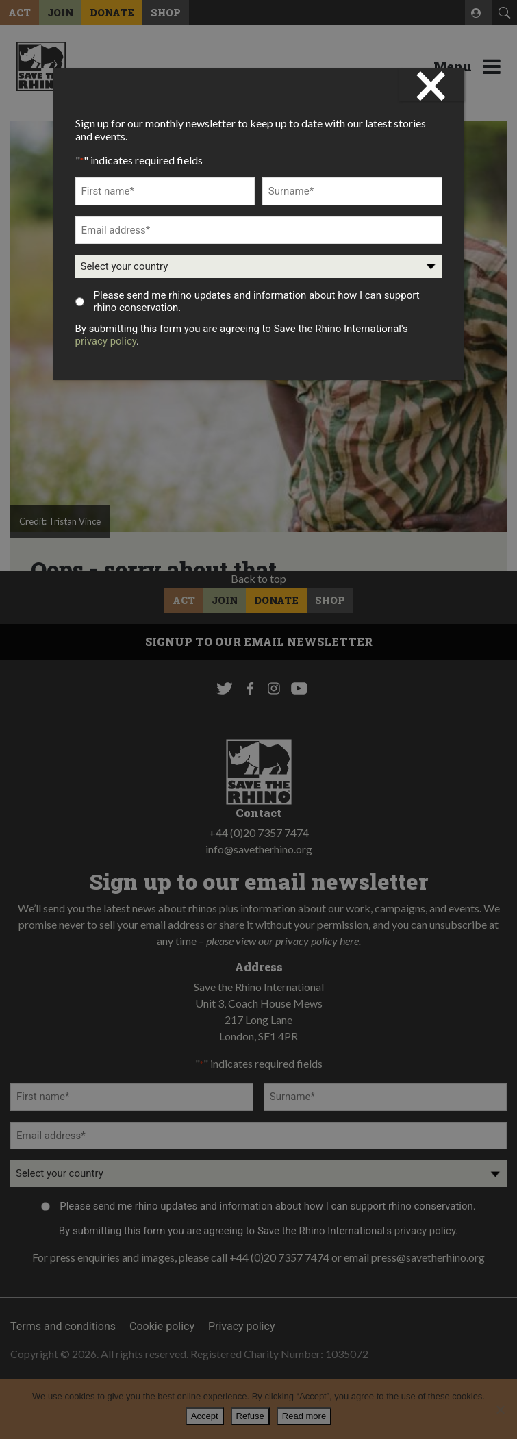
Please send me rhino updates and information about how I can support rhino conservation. (256, 301)
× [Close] (431, 84)
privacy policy (106, 341)
